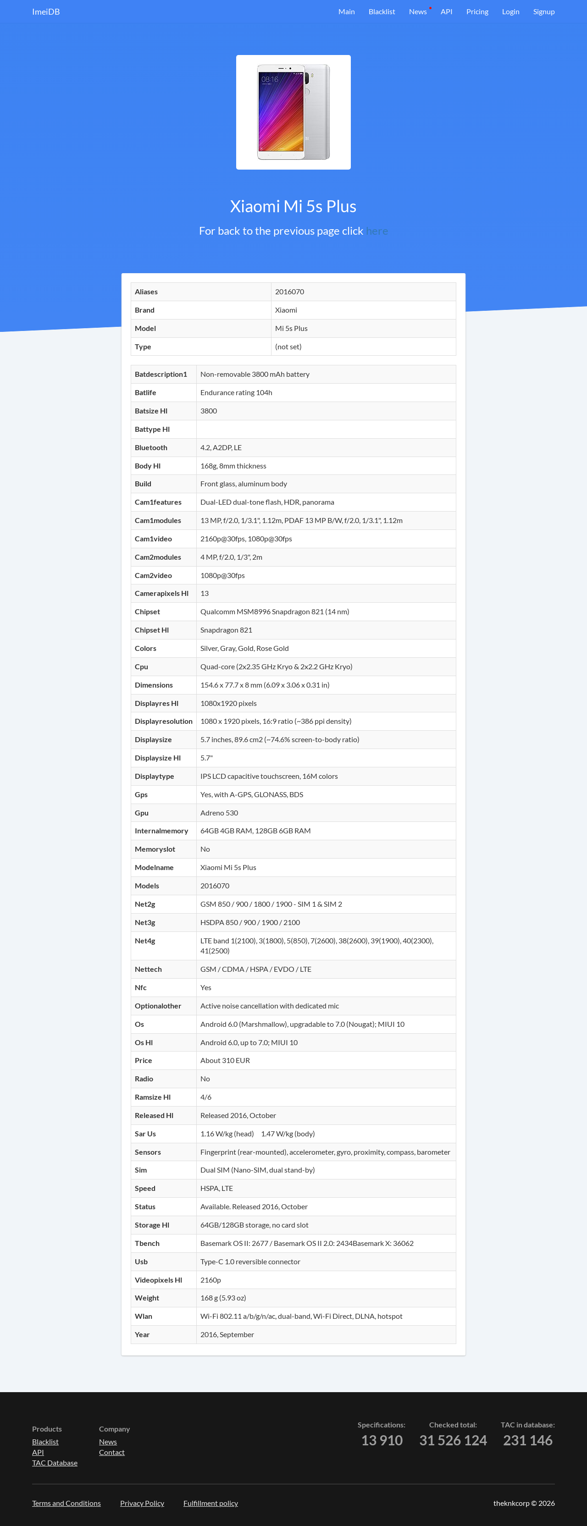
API (447, 11)
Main (346, 11)
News (418, 11)
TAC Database (55, 1462)
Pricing (477, 11)
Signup (544, 11)
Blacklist (382, 11)
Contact (112, 1452)
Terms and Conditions (66, 1502)
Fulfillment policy (210, 1502)
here (377, 230)
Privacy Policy (142, 1502)
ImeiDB (46, 11)
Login (511, 11)
